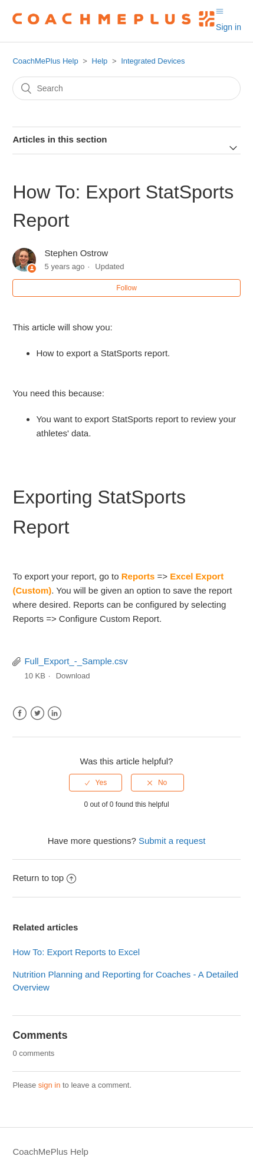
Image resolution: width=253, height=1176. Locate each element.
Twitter (37, 713)
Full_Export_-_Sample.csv (75, 661)
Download (73, 675)
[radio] (95, 782)
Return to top (44, 878)
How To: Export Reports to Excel (76, 952)
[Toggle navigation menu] (220, 11)
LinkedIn (54, 713)
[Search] (126, 88)
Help (100, 61)
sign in (49, 1085)
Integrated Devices (153, 61)
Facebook (19, 713)
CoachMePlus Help (45, 61)
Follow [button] (126, 288)
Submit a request (172, 841)
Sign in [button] (228, 27)
